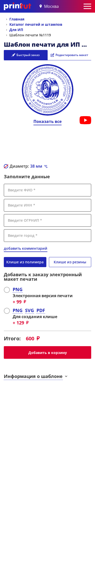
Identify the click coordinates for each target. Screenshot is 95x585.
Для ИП (16, 29)
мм (36, 166)
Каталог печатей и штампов (35, 24)
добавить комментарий (25, 248)
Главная (16, 19)
